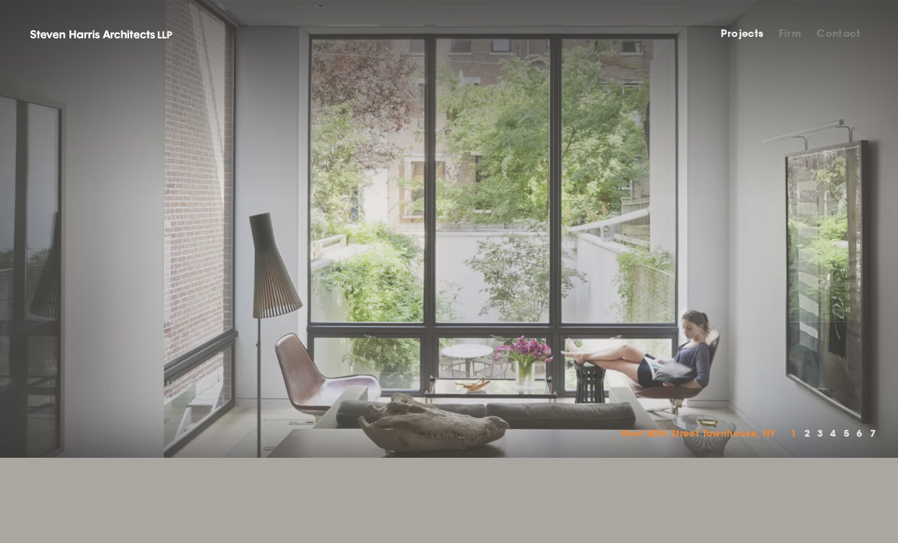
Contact (838, 33)
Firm (790, 33)
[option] (449, 229)
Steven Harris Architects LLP (101, 34)
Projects (742, 33)
